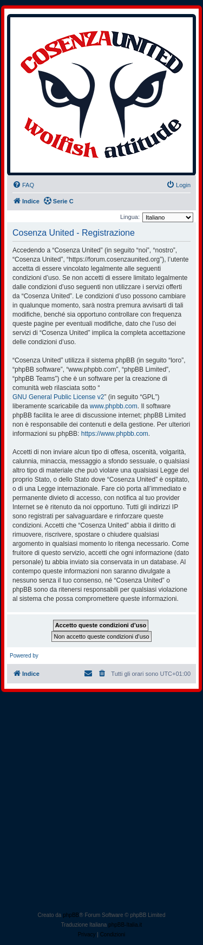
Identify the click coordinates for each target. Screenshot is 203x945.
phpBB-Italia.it (125, 925)
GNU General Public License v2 (58, 397)
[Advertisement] (101, 804)
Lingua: (130, 217)
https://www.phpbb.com (114, 433)
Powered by (24, 656)
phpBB (71, 915)
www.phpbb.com (113, 406)
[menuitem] (23, 185)
